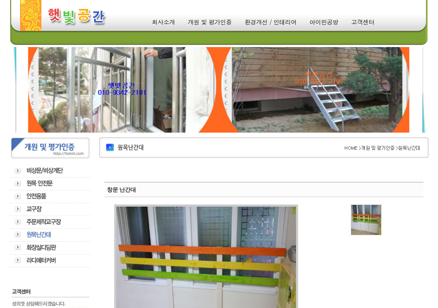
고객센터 (362, 22)
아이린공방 (324, 22)
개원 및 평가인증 (210, 22)
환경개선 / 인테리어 (271, 22)
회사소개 (163, 22)
